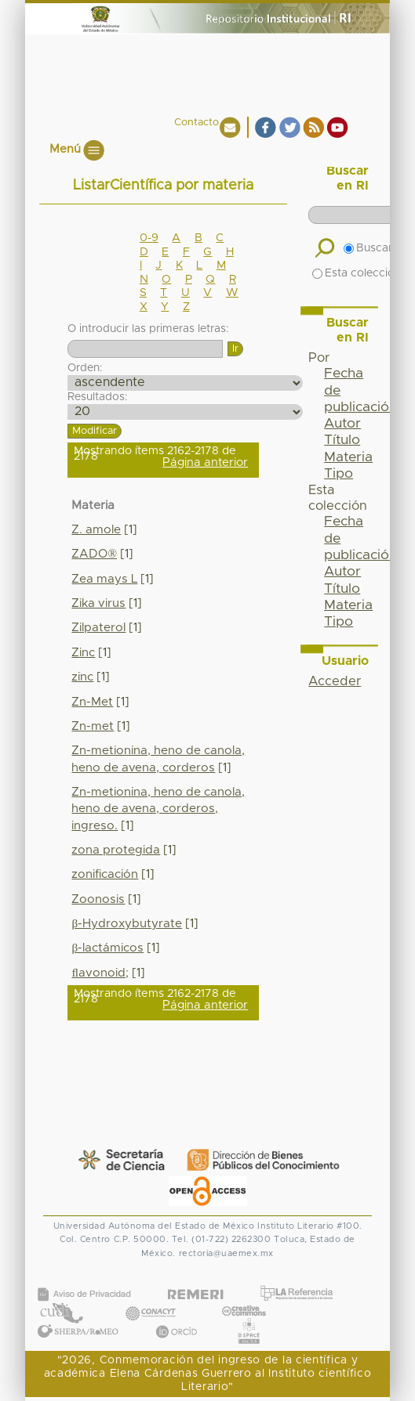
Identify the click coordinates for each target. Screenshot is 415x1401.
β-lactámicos (107, 948)
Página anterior (205, 462)
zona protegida (115, 850)
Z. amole (96, 530)
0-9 (149, 238)
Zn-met (92, 726)
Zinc (83, 653)
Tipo (338, 474)
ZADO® (94, 554)
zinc (82, 677)
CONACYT (150, 1297)
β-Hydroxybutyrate (126, 924)
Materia (348, 457)
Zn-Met (92, 702)
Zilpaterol (98, 628)
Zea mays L (104, 579)
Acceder (334, 681)
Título (342, 440)
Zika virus (98, 603)
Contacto (196, 122)
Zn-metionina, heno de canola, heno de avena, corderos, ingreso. (158, 809)
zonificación (104, 874)
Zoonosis (98, 899)
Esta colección (356, 273)
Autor (342, 424)
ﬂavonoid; (99, 973)
